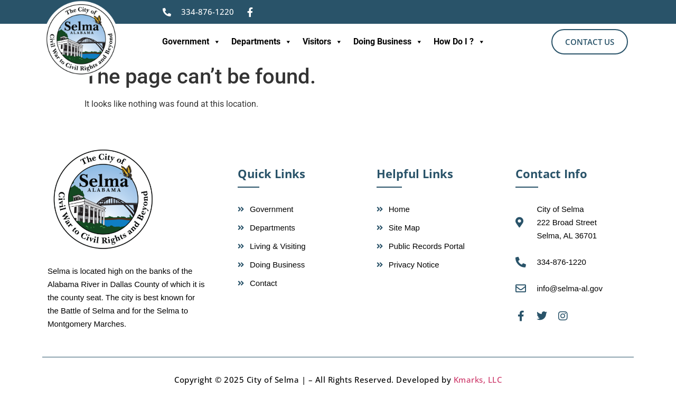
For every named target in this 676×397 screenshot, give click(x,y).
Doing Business (388, 41)
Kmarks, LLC (478, 379)
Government (191, 41)
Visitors (323, 41)
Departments (261, 41)
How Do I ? (459, 41)
